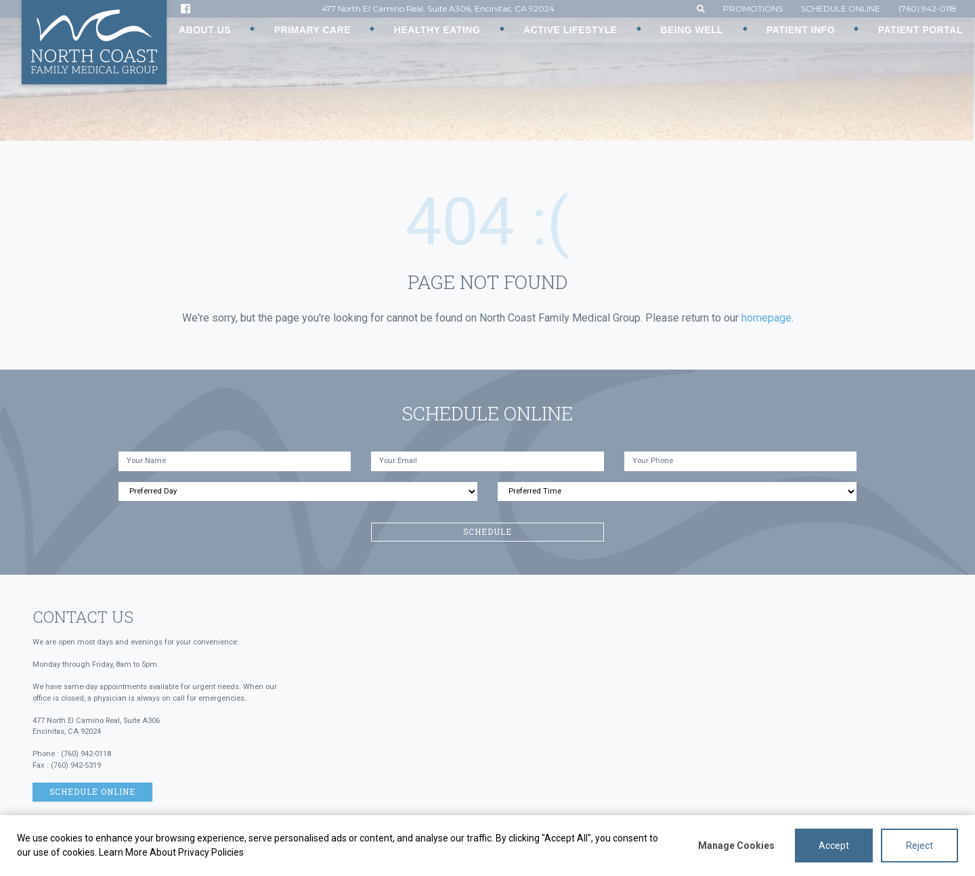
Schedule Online (840, 8)
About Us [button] (205, 29)
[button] (701, 8)
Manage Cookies (736, 845)
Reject (919, 845)
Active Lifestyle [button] (570, 29)
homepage (766, 317)
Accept (834, 845)
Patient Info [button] (800, 29)
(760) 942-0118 (927, 8)
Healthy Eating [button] (437, 29)
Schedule (487, 532)
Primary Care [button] (312, 29)
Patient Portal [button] (920, 29)
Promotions (753, 8)
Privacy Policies (211, 852)
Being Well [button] (691, 29)
